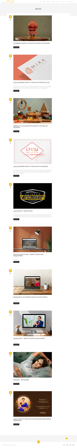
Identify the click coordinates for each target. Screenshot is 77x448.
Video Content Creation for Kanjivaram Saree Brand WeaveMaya (32, 419)
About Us (48, 1)
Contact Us (63, 1)
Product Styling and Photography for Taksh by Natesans (30, 126)
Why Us (53, 1)
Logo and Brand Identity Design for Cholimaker (30, 166)
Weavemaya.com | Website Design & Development (30, 297)
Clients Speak (69, 1)
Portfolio (58, 1)
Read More (16, 47)
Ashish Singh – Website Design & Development (29, 338)
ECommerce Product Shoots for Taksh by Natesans (31, 43)
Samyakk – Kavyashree (21, 380)
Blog (74, 1)
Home (40, 1)
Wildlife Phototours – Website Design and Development (28, 255)
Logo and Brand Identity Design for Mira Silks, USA (31, 82)
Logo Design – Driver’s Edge (23, 211)
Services (44, 1)
